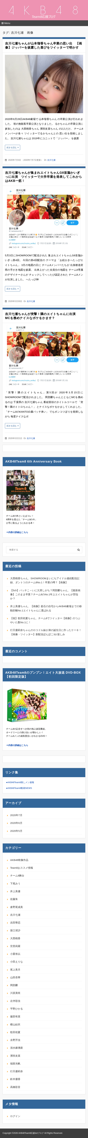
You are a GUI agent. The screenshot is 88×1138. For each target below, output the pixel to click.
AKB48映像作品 (19, 860)
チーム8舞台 (17, 875)
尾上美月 (15, 969)
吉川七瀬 (51, 160)
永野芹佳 (15, 1040)
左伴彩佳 (15, 1000)
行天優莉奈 (16, 1071)
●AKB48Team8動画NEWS (19, 788)
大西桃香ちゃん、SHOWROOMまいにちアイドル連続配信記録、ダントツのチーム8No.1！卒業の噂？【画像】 (44, 580)
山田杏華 (15, 977)
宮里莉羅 (15, 946)
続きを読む (12, 147)
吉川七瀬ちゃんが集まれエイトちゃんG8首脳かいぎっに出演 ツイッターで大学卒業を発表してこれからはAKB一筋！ (43, 177)
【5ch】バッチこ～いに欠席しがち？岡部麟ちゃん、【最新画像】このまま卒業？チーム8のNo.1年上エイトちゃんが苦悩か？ (45, 594)
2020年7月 (16, 815)
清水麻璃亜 (16, 1047)
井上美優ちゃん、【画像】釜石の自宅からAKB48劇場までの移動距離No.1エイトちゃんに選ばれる (46, 608)
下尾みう (15, 883)
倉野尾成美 (16, 907)
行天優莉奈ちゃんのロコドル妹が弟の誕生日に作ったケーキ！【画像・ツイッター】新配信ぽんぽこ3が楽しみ (45, 632)
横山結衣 (15, 1024)
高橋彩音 (15, 1087)
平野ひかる (16, 1008)
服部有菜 (15, 1016)
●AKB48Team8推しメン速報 (20, 782)
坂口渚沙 (15, 930)
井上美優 (15, 891)
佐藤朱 (14, 899)
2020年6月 (16, 822)
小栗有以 (15, 953)
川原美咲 (15, 992)
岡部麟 (14, 985)
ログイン (15, 1116)
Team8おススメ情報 (21, 867)
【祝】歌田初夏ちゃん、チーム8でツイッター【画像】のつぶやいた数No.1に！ (45, 620)
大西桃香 (15, 938)
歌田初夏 (15, 1032)
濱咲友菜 (15, 1055)
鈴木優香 (15, 1079)
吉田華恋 (15, 922)
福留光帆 (15, 1063)
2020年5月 (16, 830)
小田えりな (16, 961)
